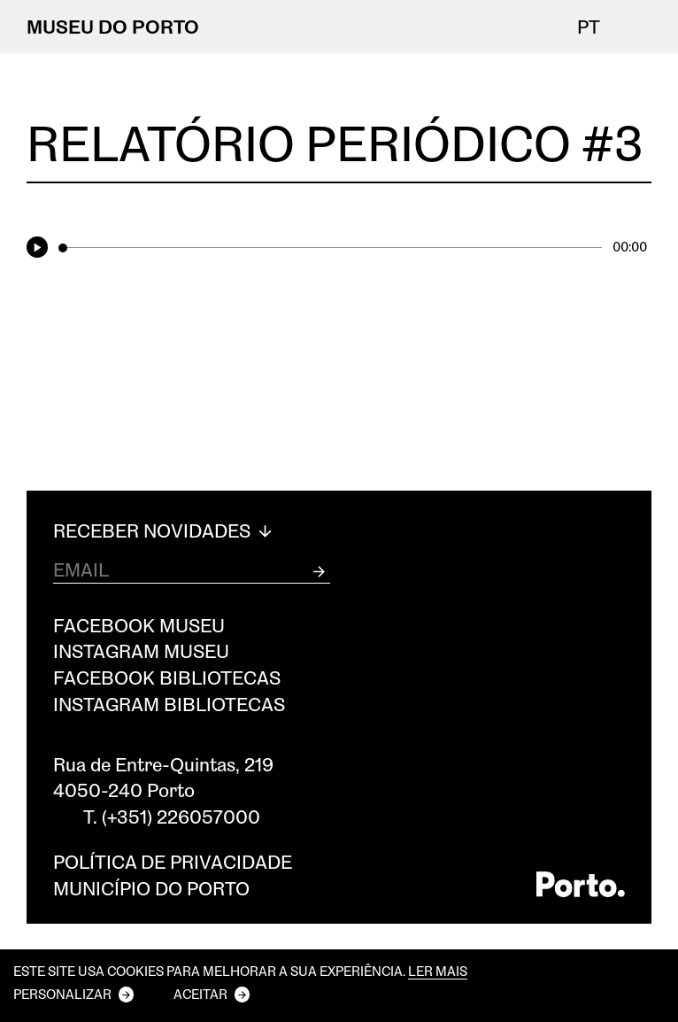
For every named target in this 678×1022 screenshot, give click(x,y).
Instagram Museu (141, 650)
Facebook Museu (139, 625)
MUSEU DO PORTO (113, 26)
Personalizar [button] (62, 993)
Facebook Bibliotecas (167, 677)
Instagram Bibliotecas (169, 703)
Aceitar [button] (200, 993)
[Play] (40, 247)
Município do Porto (151, 888)
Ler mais (437, 971)
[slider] (330, 248)
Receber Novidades (164, 530)
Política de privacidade (172, 861)
